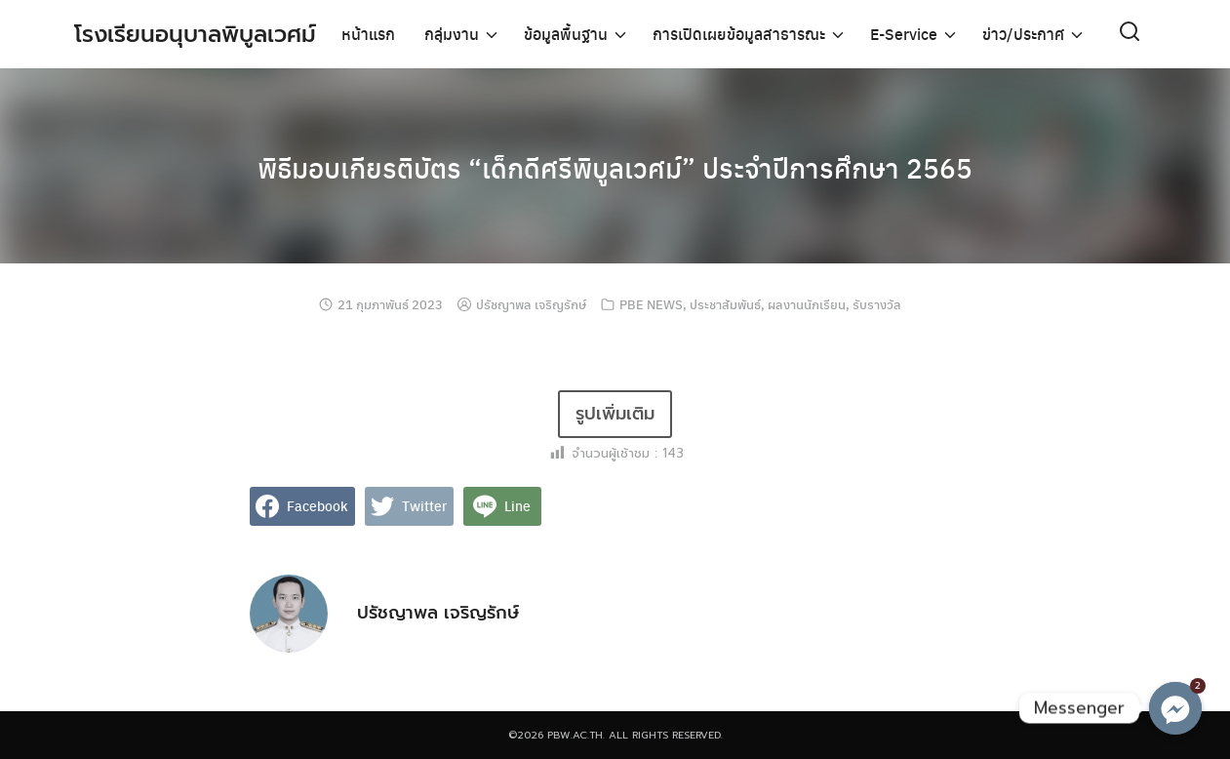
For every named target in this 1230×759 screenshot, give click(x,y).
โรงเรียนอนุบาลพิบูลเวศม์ (199, 34)
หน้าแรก (368, 33)
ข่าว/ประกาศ (1023, 33)
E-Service (903, 33)
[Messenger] (1175, 708)
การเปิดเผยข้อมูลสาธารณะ (739, 33)
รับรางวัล (877, 304)
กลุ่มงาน (451, 33)
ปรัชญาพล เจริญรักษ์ (531, 304)
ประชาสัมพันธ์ (725, 304)
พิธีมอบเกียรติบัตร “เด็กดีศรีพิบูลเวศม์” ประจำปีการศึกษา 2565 (615, 165)
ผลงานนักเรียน (807, 304)
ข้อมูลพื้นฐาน (566, 33)
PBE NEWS (651, 304)
